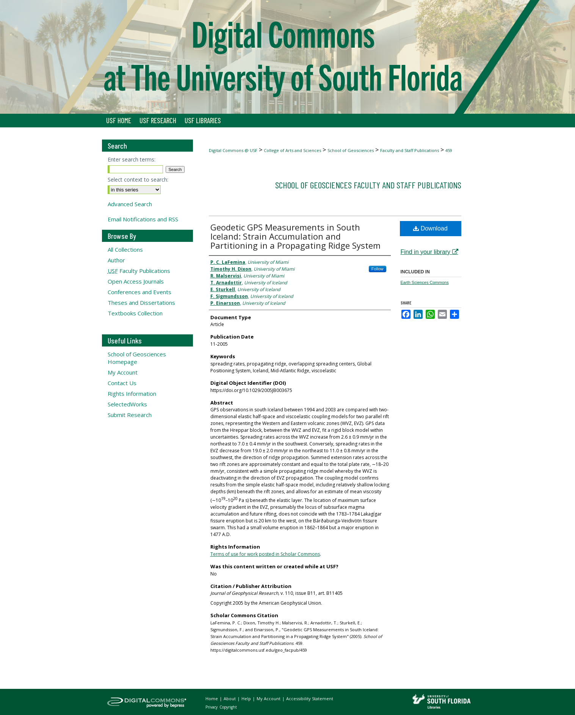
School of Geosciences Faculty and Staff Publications (368, 184)
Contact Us (122, 383)
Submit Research (130, 415)
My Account (123, 372)
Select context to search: (138, 179)
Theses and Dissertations (141, 302)
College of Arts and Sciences (292, 150)
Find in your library (429, 252)
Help (246, 698)
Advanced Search (130, 204)
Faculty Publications (139, 270)
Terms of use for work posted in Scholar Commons (265, 554)
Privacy (212, 707)
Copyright (228, 707)
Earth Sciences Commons (425, 282)
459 (448, 150)
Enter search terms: (131, 159)
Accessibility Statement (309, 698)
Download (430, 228)
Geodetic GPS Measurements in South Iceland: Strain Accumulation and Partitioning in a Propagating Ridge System (295, 236)
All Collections (125, 249)
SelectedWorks (127, 404)
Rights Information (132, 393)
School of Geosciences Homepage (137, 357)
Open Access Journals (136, 281)
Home (212, 698)
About (230, 698)
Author (116, 260)
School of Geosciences (350, 150)
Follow (377, 269)
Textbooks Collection (135, 313)
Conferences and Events (139, 292)
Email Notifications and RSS (143, 219)
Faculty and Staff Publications (409, 150)
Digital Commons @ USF (233, 150)
